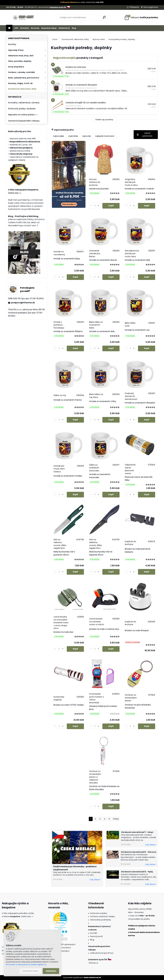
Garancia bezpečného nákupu (24, 120)
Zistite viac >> (15, 192)
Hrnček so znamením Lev (137, 330)
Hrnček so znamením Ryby (67, 258)
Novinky (12, 44)
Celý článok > (95, 879)
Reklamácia (64, 28)
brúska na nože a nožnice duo (104, 629)
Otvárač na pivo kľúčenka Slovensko (138, 706)
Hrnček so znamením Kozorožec (99, 476)
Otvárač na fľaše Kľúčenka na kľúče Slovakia (104, 788)
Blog (74, 28)
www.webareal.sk (92, 977)
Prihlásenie (134, 7)
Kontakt (93, 933)
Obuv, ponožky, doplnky (19, 61)
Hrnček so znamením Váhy (102, 401)
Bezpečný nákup (49, 28)
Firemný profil (96, 936)
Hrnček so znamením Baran (103, 260)
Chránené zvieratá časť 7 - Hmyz (137, 832)
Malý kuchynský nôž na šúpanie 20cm (100, 553)
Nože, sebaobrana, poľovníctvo (23, 77)
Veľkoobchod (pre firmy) (101, 953)
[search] (104, 17)
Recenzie (35, 28)
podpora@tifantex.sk (23, 302)
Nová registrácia (151, 7)
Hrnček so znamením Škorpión (140, 402)
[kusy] (94, 206)
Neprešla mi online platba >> (23, 114)
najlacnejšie (58, 136)
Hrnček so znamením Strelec (68, 476)
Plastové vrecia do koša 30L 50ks (139, 478)
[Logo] (23, 17)
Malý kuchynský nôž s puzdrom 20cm (64, 553)
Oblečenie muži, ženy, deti (20, 55)
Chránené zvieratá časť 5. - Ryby (137, 871)
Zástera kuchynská (99, 188)
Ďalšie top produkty (104, 119)
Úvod (54, 39)
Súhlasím (51, 971)
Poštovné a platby (98, 913)
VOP (16, 28)
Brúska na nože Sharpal (136, 630)
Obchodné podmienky (100, 919)
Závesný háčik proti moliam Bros (103, 708)
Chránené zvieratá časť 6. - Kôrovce (138, 852)
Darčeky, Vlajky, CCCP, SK (20, 83)
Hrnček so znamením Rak (101, 331)
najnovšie (86, 136)
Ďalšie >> (116, 819)
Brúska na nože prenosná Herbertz (137, 550)
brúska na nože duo (63, 632)
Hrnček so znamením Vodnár (139, 188)
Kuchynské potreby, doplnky (122, 39)
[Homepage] (9, 28)
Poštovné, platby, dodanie (21, 108)
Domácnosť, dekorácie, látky (22, 89)
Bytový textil (99, 39)
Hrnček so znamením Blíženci (68, 331)
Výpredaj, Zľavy (16, 50)
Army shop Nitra (16, 66)
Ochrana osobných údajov (102, 916)
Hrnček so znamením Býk (137, 260)
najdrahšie (73, 136)
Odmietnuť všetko (30, 971)
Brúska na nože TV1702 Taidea (69, 705)
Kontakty (24, 28)
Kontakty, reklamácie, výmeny (23, 102)
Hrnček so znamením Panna (68, 400)
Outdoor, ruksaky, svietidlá (21, 72)
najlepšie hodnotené (104, 136)
